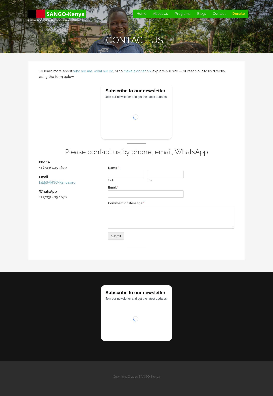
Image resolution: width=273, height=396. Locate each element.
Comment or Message (126, 203)
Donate (238, 14)
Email (113, 187)
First (110, 180)
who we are (82, 71)
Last (150, 180)
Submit (116, 236)
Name (113, 168)
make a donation (137, 71)
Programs (182, 14)
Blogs (201, 14)
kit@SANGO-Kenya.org (57, 182)
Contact (219, 14)
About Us (160, 14)
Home (141, 14)
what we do (103, 71)
